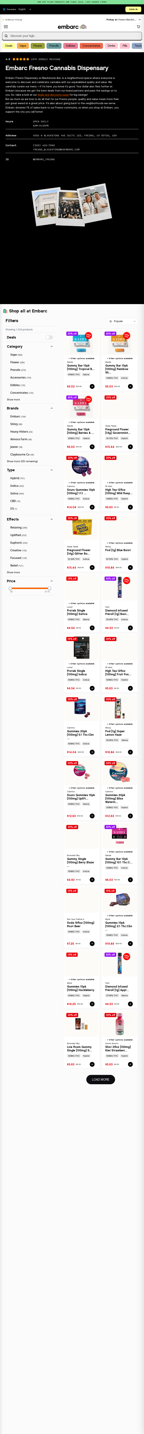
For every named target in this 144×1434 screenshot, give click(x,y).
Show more (13, 399)
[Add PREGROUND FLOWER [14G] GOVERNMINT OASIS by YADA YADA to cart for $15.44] (130, 447)
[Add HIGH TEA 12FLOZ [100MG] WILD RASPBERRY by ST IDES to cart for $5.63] (130, 507)
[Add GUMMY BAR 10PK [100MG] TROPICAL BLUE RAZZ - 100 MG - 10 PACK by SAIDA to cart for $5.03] (92, 386)
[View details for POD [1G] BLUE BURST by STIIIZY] (119, 542)
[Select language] (25, 9)
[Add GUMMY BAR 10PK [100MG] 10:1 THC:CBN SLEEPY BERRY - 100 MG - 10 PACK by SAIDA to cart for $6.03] (130, 880)
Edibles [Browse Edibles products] (70, 45)
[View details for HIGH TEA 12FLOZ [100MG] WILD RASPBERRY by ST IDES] (119, 482)
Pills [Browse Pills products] (124, 45)
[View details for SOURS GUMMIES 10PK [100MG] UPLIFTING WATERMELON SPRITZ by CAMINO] (81, 789)
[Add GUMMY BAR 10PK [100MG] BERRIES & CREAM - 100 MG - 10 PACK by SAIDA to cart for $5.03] (92, 447)
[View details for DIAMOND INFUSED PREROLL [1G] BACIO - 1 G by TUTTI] (119, 602)
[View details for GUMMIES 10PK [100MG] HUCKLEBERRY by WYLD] (81, 978)
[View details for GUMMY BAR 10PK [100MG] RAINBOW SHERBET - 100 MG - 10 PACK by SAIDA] (119, 359)
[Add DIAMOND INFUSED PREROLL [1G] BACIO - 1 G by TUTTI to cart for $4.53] (130, 628)
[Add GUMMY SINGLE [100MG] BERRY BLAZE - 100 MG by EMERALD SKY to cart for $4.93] (92, 880)
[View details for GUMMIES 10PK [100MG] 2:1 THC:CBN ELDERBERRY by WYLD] (119, 917)
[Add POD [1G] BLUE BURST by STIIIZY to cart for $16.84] (130, 567)
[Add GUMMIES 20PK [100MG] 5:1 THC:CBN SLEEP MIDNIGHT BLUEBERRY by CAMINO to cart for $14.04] (92, 752)
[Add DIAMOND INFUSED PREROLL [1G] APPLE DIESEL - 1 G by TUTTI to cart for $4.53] (130, 1004)
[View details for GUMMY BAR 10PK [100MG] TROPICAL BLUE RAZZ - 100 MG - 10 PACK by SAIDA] (81, 359)
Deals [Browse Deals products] (8, 45)
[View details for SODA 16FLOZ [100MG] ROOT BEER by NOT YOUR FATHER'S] (81, 917)
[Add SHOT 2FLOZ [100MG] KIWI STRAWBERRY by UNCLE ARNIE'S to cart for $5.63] (130, 1064)
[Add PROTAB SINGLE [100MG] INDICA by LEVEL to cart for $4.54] (92, 688)
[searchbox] (72, 36)
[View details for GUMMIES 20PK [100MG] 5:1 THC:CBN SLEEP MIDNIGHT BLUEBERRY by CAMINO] (81, 725)
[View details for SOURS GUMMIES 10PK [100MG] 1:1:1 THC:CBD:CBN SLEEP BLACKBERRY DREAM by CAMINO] (81, 482)
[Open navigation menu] (6, 26)
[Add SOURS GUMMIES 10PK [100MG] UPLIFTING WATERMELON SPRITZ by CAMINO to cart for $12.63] (92, 816)
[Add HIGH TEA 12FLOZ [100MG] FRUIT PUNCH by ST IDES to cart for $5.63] (130, 688)
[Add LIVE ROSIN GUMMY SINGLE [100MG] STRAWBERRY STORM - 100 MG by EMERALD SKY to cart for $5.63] (92, 1064)
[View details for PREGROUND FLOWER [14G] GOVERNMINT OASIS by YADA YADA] (119, 421)
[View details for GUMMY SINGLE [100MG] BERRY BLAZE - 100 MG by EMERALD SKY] (81, 853)
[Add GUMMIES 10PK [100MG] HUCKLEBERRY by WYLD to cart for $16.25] (92, 1004)
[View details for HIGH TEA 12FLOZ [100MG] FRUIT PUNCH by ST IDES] (119, 663)
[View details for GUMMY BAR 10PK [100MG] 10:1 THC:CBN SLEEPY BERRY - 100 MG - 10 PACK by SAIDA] (119, 853)
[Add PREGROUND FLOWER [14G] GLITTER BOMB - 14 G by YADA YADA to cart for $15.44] (92, 567)
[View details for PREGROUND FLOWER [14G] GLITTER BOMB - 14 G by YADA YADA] (81, 542)
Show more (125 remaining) (22, 461)
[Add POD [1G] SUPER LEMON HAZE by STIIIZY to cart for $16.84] (130, 752)
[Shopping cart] (138, 26)
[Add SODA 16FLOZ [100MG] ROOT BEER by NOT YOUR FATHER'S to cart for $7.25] (92, 943)
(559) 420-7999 (44, 145)
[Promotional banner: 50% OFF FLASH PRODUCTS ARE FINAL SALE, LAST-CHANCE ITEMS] (72, 2)
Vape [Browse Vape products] (23, 45)
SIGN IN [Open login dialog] (133, 9)
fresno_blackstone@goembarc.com (56, 149)
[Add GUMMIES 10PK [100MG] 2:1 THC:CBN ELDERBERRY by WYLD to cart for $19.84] (130, 943)
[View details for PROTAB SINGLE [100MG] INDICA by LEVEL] (81, 663)
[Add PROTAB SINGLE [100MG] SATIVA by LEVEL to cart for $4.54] (92, 628)
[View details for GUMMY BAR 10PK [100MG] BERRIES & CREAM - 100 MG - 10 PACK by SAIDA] (81, 421)
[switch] (49, 337)
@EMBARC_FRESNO (44, 159)
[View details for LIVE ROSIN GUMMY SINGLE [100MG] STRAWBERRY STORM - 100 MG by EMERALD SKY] (81, 1039)
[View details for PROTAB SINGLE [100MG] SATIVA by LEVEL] (81, 602)
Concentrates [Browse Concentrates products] (91, 45)
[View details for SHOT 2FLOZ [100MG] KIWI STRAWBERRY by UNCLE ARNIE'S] (119, 1039)
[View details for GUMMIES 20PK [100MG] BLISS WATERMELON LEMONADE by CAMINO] (119, 789)
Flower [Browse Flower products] (37, 45)
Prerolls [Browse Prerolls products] (54, 45)
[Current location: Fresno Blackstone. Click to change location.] (123, 19)
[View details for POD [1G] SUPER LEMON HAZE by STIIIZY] (119, 725)
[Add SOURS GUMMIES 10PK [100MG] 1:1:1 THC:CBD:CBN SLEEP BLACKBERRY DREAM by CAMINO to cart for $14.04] (92, 507)
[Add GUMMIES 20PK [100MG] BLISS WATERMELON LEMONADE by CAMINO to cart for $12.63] (130, 816)
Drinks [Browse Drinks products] (111, 45)
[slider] (10, 588)
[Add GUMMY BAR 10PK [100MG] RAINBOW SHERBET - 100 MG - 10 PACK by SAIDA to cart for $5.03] (130, 386)
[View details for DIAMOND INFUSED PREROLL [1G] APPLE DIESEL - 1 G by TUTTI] (119, 978)
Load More (103, 1079)
